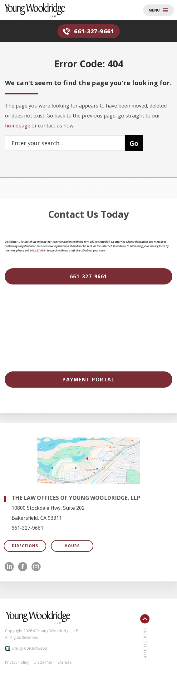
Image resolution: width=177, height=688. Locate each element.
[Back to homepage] (39, 10)
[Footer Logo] (38, 617)
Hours (72, 545)
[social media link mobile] (9, 566)
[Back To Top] (156, 632)
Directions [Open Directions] (25, 545)
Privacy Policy (17, 662)
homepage (17, 125)
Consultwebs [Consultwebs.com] (35, 648)
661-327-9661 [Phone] (88, 31)
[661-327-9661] (88, 276)
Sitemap (64, 662)
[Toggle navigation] (158, 10)
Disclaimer (43, 662)
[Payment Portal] (88, 379)
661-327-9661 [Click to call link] (27, 527)
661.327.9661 (38, 250)
